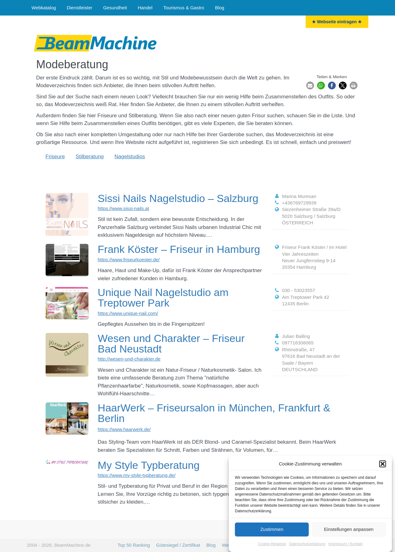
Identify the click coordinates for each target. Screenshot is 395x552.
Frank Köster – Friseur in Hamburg (179, 249)
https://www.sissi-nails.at (123, 208)
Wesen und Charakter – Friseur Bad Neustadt (171, 343)
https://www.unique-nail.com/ (128, 313)
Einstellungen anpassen (348, 533)
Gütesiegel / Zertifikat (178, 545)
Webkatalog (44, 7)
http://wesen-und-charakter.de (129, 358)
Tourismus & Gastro (183, 7)
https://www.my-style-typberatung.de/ (137, 475)
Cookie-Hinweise (272, 547)
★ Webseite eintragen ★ (337, 21)
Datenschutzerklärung (307, 547)
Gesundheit (115, 7)
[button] (382, 467)
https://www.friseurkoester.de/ (129, 259)
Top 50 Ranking (134, 545)
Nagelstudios (129, 156)
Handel (145, 7)
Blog (219, 7)
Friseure (55, 156)
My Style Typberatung (149, 465)
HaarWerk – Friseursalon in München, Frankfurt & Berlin (214, 413)
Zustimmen (271, 533)
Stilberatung (90, 156)
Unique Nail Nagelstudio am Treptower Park (163, 297)
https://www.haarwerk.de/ (124, 429)
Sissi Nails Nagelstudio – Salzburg (178, 198)
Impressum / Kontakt (345, 547)
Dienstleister (79, 7)
